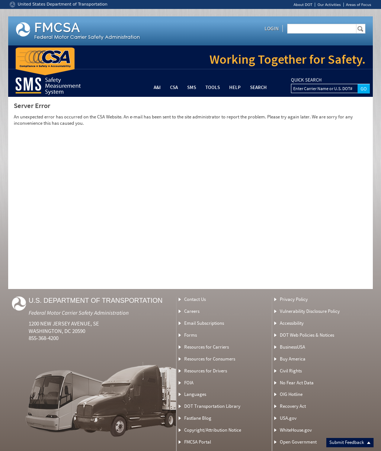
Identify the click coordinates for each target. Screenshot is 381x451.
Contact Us (195, 299)
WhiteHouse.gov (296, 430)
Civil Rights (291, 371)
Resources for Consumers (209, 359)
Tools (212, 87)
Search (258, 87)
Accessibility (292, 323)
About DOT (303, 5)
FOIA (188, 382)
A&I (157, 87)
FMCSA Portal (197, 442)
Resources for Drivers (205, 371)
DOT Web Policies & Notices (307, 335)
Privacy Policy (294, 299)
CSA (174, 87)
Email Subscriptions (204, 323)
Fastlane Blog (197, 418)
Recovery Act (293, 406)
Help (235, 87)
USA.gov (288, 418)
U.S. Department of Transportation (96, 300)
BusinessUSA (292, 347)
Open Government (298, 442)
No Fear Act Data (297, 382)
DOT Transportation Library (212, 406)
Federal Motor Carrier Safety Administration (79, 312)
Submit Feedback (350, 442)
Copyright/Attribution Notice (212, 430)
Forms (190, 335)
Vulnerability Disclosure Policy (310, 311)
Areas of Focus (358, 5)
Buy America (292, 359)
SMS (191, 87)
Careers (191, 311)
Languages (195, 394)
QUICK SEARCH (306, 80)
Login (272, 28)
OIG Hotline (291, 394)
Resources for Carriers (206, 347)
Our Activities (328, 5)
